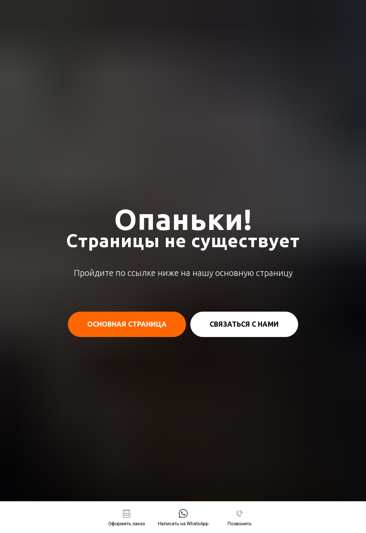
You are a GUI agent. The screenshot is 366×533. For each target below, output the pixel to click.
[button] (126, 518)
